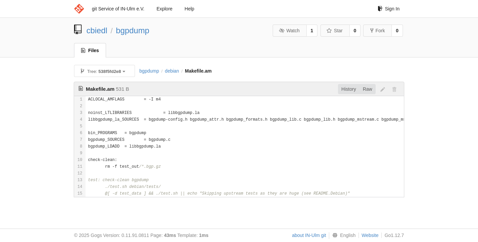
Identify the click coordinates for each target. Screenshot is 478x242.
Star (335, 30)
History (348, 89)
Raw (367, 89)
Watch (289, 30)
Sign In (389, 8)
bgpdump (132, 30)
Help (189, 8)
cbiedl (97, 30)
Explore (164, 8)
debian (172, 71)
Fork (377, 30)
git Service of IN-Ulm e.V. (118, 8)
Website (370, 235)
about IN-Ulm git (309, 235)
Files (90, 50)
